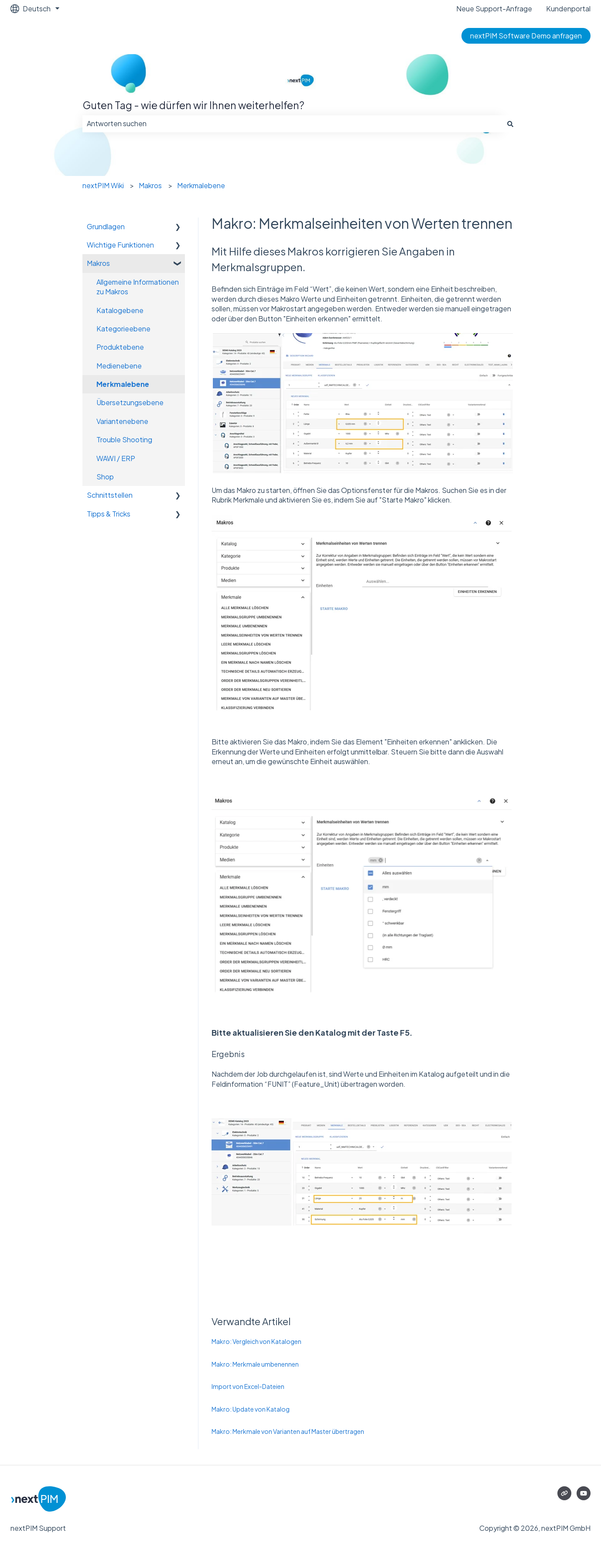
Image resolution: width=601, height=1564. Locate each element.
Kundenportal (568, 8)
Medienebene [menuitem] (119, 365)
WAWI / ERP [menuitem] (115, 458)
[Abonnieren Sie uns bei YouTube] (584, 1493)
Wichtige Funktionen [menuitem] (120, 244)
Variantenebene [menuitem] (122, 421)
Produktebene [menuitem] (120, 346)
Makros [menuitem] (98, 263)
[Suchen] (510, 123)
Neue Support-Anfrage (494, 8)
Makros (150, 185)
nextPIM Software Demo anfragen (526, 35)
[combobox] (292, 123)
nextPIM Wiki (103, 185)
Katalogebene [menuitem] (119, 310)
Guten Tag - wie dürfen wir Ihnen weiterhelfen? (193, 105)
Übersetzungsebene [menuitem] (130, 402)
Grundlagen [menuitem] (106, 226)
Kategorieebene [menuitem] (123, 328)
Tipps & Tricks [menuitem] (108, 513)
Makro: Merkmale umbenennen (255, 1364)
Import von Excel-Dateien (248, 1386)
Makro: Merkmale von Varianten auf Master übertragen (288, 1431)
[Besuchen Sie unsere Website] (564, 1493)
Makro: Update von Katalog (251, 1409)
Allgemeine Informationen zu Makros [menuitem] (137, 286)
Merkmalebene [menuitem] (122, 384)
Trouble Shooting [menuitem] (124, 439)
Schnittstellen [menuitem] (110, 495)
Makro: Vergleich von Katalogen (256, 1341)
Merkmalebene (201, 185)
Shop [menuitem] (105, 476)
